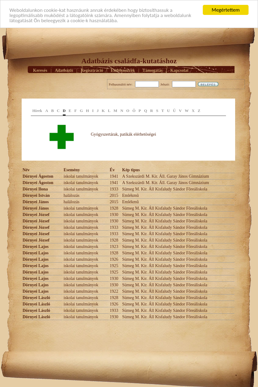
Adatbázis (64, 70)
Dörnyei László (36, 297)
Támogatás (152, 70)
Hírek (37, 110)
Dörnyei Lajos (35, 246)
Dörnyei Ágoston (38, 176)
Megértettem (226, 10)
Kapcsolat (179, 70)
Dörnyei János (36, 202)
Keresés (40, 70)
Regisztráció (92, 70)
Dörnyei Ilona (35, 189)
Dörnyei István (36, 195)
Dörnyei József (36, 214)
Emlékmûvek (123, 70)
